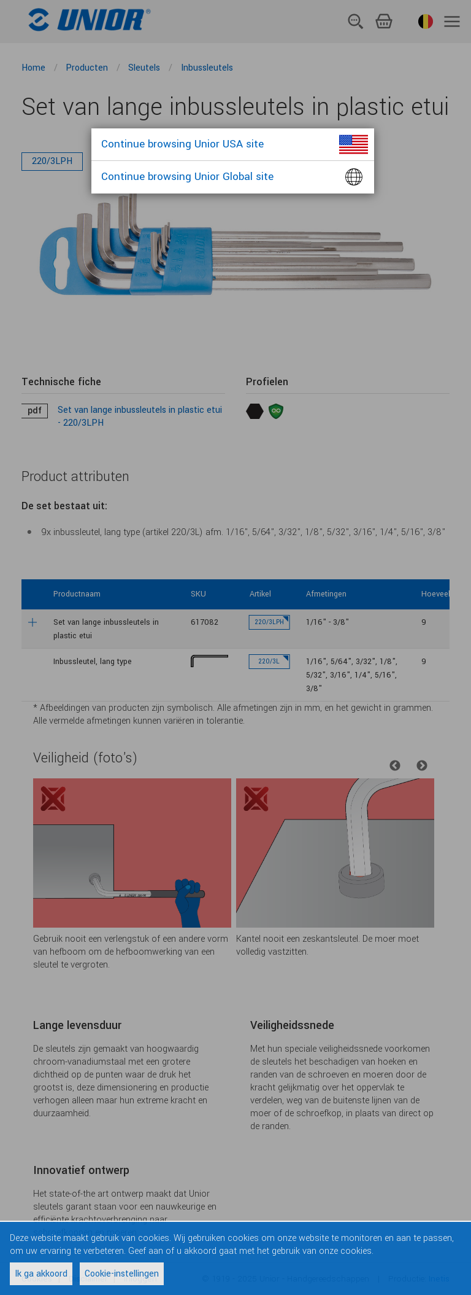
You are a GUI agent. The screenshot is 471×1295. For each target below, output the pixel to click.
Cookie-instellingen (122, 1273)
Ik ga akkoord (41, 1273)
